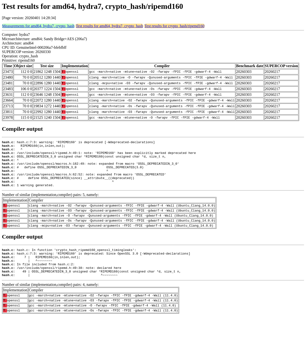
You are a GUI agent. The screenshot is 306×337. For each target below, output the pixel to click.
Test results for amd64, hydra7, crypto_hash (109, 26)
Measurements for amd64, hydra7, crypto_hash (38, 26)
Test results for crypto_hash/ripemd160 (174, 26)
